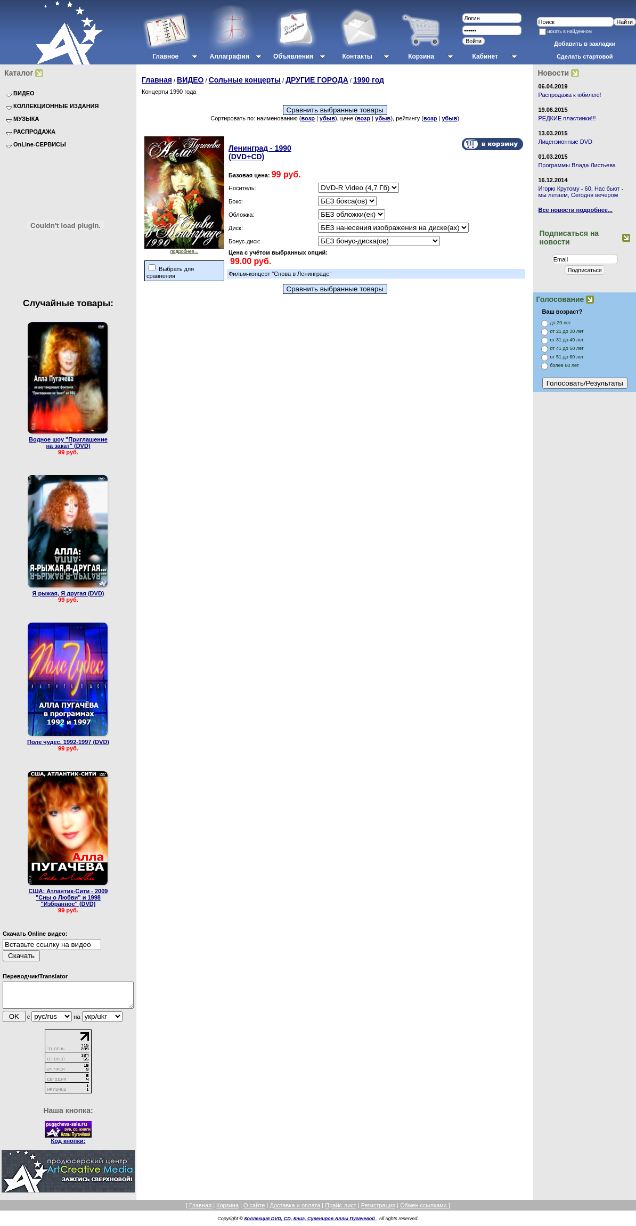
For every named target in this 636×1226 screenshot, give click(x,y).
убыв (327, 118)
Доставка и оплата (295, 1210)
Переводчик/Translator (35, 976)
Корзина (227, 1210)
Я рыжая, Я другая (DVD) (68, 593)
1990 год (368, 80)
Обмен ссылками (424, 1210)
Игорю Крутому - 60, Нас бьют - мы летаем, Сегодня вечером (580, 191)
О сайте (254, 1210)
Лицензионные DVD (565, 141)
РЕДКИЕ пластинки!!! (567, 118)
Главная (157, 80)
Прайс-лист (340, 1210)
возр (307, 118)
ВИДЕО (190, 80)
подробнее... (184, 249)
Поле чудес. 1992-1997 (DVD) (68, 742)
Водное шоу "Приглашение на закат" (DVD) (68, 442)
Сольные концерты (245, 80)
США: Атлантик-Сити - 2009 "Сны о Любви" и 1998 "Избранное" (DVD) (68, 897)
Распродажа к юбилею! (569, 95)
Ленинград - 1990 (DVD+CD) (260, 152)
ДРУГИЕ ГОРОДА (317, 80)
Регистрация (378, 1210)
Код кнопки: (68, 1145)
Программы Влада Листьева (577, 165)
